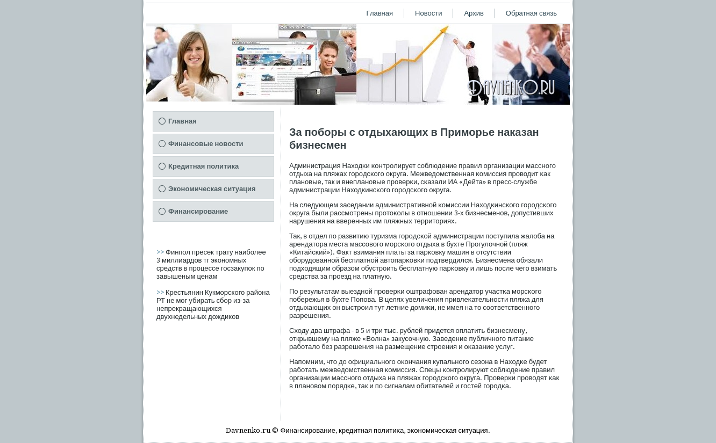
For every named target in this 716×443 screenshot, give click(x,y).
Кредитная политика (203, 166)
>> (161, 252)
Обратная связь (531, 13)
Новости (428, 13)
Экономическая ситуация (212, 189)
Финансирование (198, 211)
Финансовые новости (206, 144)
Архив (473, 13)
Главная (380, 13)
